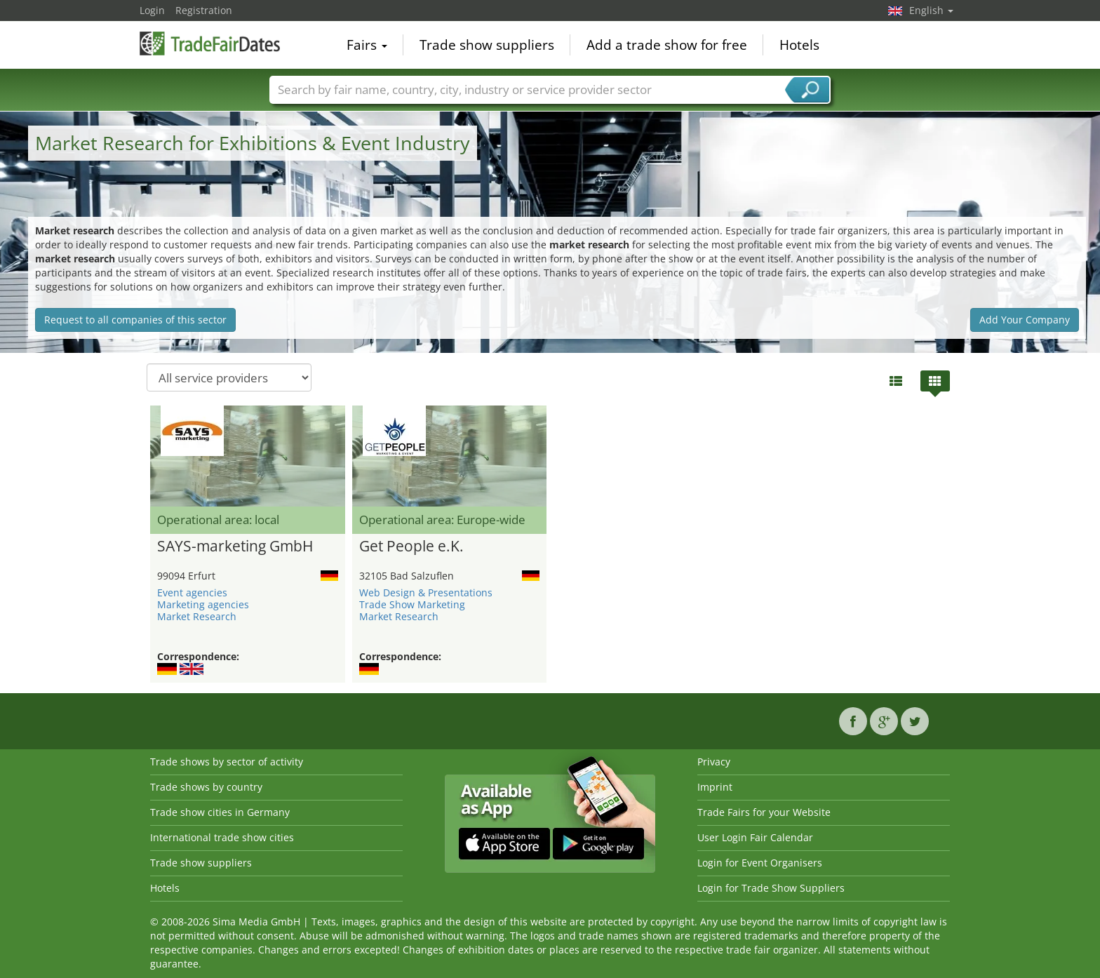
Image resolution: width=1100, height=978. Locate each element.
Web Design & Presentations (425, 592)
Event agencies (192, 592)
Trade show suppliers (487, 45)
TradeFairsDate (210, 43)
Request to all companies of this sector (135, 319)
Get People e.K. (411, 546)
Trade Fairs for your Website (764, 812)
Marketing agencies (203, 604)
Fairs (367, 45)
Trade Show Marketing (412, 604)
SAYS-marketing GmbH (235, 546)
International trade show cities (222, 837)
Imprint (714, 786)
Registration (203, 10)
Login (152, 10)
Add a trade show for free (666, 45)
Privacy (713, 761)
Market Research (196, 616)
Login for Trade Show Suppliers (771, 888)
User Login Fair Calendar (755, 837)
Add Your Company (1024, 319)
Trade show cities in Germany (220, 812)
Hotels (799, 45)
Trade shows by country (206, 786)
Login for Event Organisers (759, 862)
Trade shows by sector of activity (226, 761)
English (931, 10)
